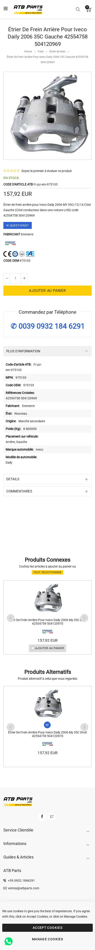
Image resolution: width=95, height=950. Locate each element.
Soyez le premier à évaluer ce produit (46, 171)
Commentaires (19, 491)
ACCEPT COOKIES (47, 928)
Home (28, 51)
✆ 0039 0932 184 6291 (48, 326)
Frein (41, 51)
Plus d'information (23, 351)
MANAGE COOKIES (47, 939)
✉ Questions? (17, 225)
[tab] (47, 351)
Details (12, 479)
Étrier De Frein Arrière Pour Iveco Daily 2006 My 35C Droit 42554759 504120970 (47, 621)
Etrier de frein (58, 51)
